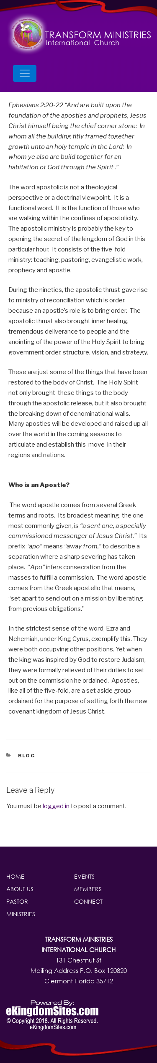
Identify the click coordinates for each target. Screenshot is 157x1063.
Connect (88, 901)
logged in (56, 806)
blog (27, 756)
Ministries (20, 914)
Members (88, 889)
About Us (19, 889)
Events (84, 876)
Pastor (17, 901)
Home (15, 876)
